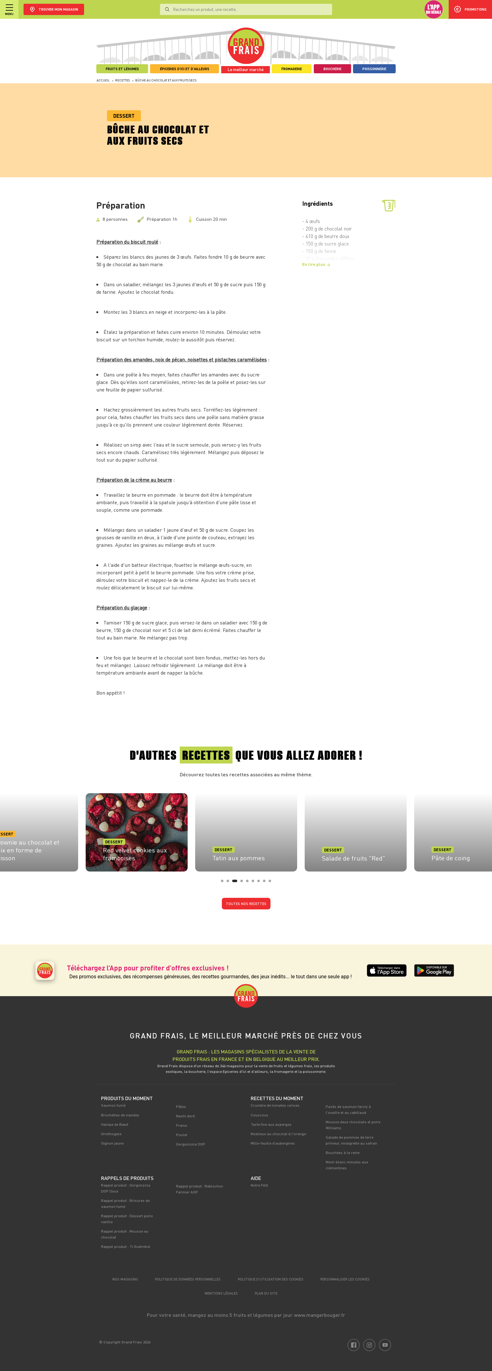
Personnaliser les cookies (345, 1279)
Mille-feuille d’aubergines (273, 1143)
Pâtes (181, 1106)
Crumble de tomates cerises (275, 1105)
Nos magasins (125, 1279)
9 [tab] (272, 883)
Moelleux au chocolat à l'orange (278, 1133)
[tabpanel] (246, 830)
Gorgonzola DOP (190, 1143)
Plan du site (266, 1293)
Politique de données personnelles (188, 1279)
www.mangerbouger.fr (319, 1315)
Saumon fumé (113, 1105)
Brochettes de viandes (120, 1114)
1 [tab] (224, 883)
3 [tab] (235, 883)
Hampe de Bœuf (114, 1124)
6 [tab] (255, 883)
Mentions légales (221, 1293)
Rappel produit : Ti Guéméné (125, 1246)
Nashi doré (185, 1115)
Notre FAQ (259, 1184)
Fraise (181, 1125)
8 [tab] (266, 883)
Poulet (181, 1134)
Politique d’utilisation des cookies (270, 1279)
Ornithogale (111, 1133)
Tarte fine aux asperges (271, 1124)
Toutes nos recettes (246, 903)
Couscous (259, 1114)
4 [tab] (243, 883)
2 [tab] (230, 883)
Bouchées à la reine (343, 1152)
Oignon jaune (112, 1143)
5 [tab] (249, 883)
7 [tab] (260, 883)
